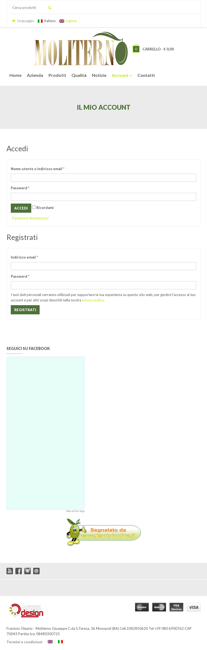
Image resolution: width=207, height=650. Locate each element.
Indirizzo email (24, 257)
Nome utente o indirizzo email (37, 169)
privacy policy (93, 300)
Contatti (146, 75)
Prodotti (57, 75)
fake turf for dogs (75, 511)
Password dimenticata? (30, 218)
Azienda (35, 75)
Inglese (68, 21)
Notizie (99, 75)
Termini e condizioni (24, 642)
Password (20, 188)
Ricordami (43, 207)
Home (15, 75)
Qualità (79, 75)
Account (122, 75)
